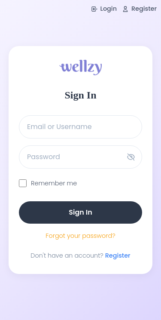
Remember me (54, 183)
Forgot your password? (80, 235)
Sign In (80, 212)
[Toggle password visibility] (131, 157)
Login (104, 8)
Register (139, 8)
